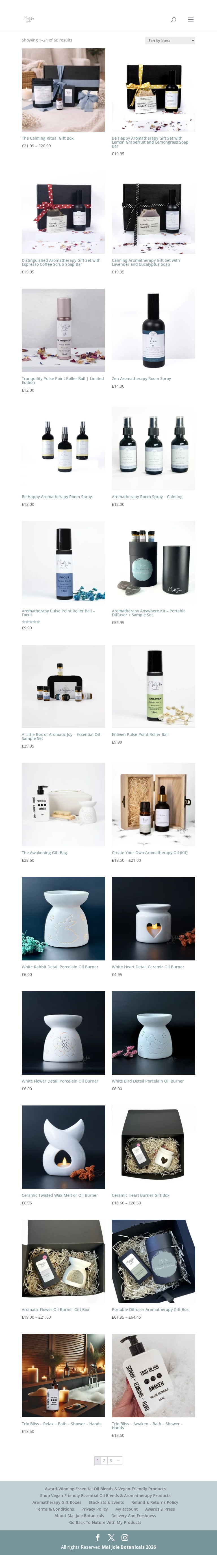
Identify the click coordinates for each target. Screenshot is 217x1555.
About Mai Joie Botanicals (79, 1515)
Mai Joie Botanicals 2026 (129, 1547)
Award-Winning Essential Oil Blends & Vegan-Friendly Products (105, 1488)
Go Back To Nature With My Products (105, 1522)
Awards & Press (160, 1509)
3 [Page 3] (111, 1460)
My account (126, 1509)
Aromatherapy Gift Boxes (56, 1502)
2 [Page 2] (104, 1460)
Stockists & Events (106, 1502)
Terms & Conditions (55, 1509)
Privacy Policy (94, 1509)
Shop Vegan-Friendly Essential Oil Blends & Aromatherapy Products (105, 1495)
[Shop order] (170, 40)
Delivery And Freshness (133, 1515)
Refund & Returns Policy (154, 1502)
